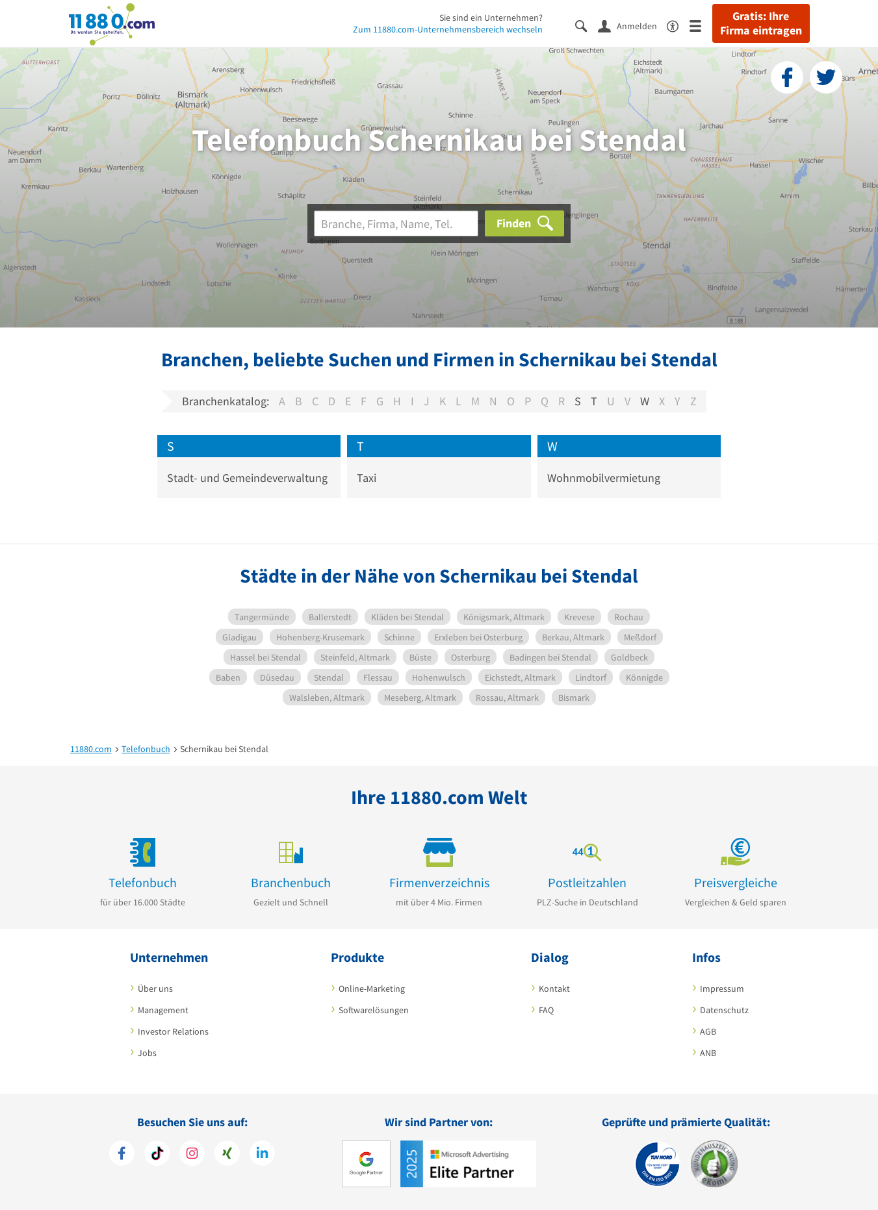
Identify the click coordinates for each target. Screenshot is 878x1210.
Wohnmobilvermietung (603, 477)
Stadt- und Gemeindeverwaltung (247, 477)
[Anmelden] (632, 25)
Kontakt (554, 988)
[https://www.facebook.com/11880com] (122, 1155)
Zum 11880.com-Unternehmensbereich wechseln (448, 29)
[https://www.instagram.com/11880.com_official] (192, 1155)
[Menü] (701, 25)
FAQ (546, 1010)
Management (163, 1010)
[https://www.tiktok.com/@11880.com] (157, 1155)
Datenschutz (724, 1010)
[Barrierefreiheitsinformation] (678, 25)
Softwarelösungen (374, 1010)
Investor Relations (173, 1031)
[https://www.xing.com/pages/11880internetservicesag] (227, 1155)
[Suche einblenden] (586, 25)
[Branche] (396, 223)
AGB (708, 1031)
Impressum (722, 988)
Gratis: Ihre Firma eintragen (761, 23)
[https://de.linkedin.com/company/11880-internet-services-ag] (262, 1155)
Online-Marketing (372, 988)
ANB (708, 1053)
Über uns (155, 988)
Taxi (366, 477)
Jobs (147, 1053)
